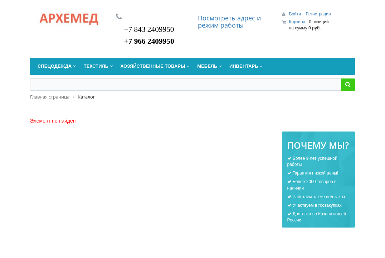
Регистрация (318, 13)
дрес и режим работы (229, 21)
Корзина (297, 21)
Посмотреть (217, 18)
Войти (295, 13)
